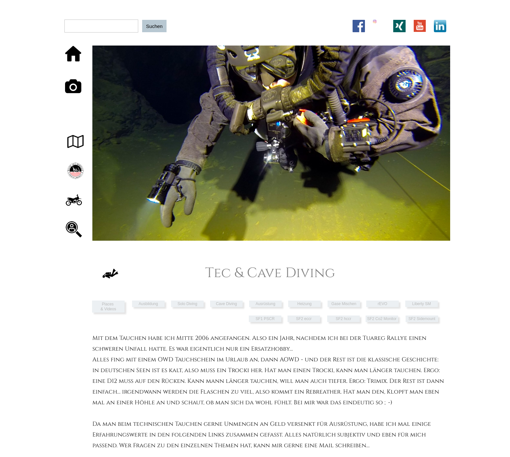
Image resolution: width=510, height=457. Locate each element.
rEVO (382, 304)
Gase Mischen (343, 304)
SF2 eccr (304, 318)
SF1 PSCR (265, 318)
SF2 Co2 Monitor (382, 318)
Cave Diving (226, 304)
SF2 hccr (343, 318)
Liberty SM (421, 304)
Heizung (304, 304)
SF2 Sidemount (422, 318)
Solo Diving (187, 304)
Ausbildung (148, 304)
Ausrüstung (265, 304)
